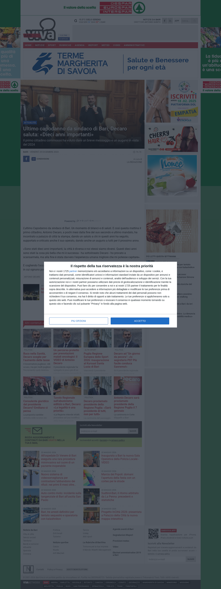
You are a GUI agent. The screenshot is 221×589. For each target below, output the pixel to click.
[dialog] (110, 294)
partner (73, 271)
